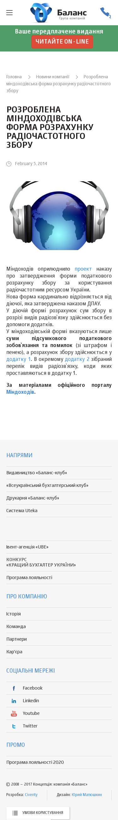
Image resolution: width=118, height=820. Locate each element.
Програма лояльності (29, 577)
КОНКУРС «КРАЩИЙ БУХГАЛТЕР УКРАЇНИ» (41, 562)
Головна (14, 77)
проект (83, 269)
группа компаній (59, 13)
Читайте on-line (62, 42)
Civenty (31, 795)
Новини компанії (52, 77)
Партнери (16, 639)
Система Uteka (21, 510)
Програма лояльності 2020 (35, 762)
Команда (16, 626)
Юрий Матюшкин (87, 795)
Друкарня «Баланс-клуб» (32, 498)
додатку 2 (77, 359)
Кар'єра (14, 651)
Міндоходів (20, 392)
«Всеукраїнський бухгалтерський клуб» (47, 485)
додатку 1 (18, 359)
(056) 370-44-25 (105, 13)
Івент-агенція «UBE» (27, 547)
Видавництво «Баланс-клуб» (36, 472)
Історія (13, 614)
